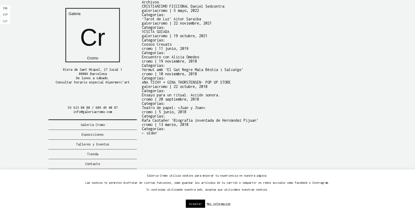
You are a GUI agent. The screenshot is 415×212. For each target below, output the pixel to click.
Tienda (92, 154)
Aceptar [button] (195, 203)
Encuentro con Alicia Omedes (170, 57)
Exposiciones (93, 134)
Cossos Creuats (157, 44)
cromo (147, 48)
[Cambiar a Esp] (5, 14)
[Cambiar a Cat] (5, 21)
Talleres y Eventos (92, 144)
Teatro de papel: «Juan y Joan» (173, 107)
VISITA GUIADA (155, 31)
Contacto (92, 164)
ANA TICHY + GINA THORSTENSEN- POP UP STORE (186, 82)
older (149, 133)
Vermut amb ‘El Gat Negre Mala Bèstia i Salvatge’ (192, 69)
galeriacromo (154, 10)
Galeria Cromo (93, 125)
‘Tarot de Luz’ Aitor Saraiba (171, 19)
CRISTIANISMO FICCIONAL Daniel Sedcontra (183, 6)
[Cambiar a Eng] (5, 8)
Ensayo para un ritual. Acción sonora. (181, 95)
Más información (219, 203)
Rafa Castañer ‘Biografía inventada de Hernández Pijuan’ (200, 120)
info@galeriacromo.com (92, 112)
